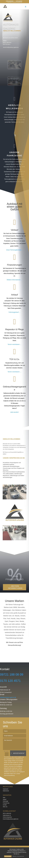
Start (4, 797)
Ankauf (4, 799)
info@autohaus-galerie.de (8, 705)
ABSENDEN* (19, 761)
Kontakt (5, 804)
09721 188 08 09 (11, 682)
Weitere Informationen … (14, 280)
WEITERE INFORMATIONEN (15, 587)
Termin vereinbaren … (14, 344)
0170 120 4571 (10, 688)
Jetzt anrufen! (14, 412)
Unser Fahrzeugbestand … (14, 250)
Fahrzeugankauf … (14, 312)
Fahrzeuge (5, 801)
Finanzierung (6, 803)
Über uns (5, 806)
